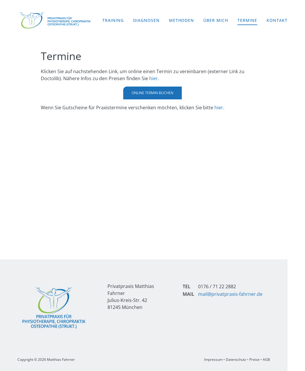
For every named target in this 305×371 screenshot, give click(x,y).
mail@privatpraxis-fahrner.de (230, 294)
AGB (266, 359)
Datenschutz (236, 359)
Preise (254, 359)
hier (153, 78)
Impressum (213, 359)
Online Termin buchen (152, 92)
